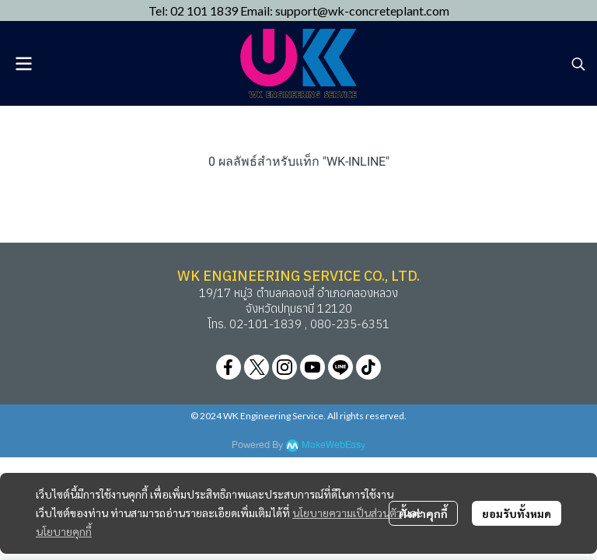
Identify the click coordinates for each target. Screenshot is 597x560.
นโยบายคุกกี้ (64, 531)
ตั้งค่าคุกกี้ (423, 513)
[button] (578, 64)
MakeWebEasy (333, 445)
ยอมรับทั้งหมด (516, 513)
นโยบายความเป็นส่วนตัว (347, 513)
